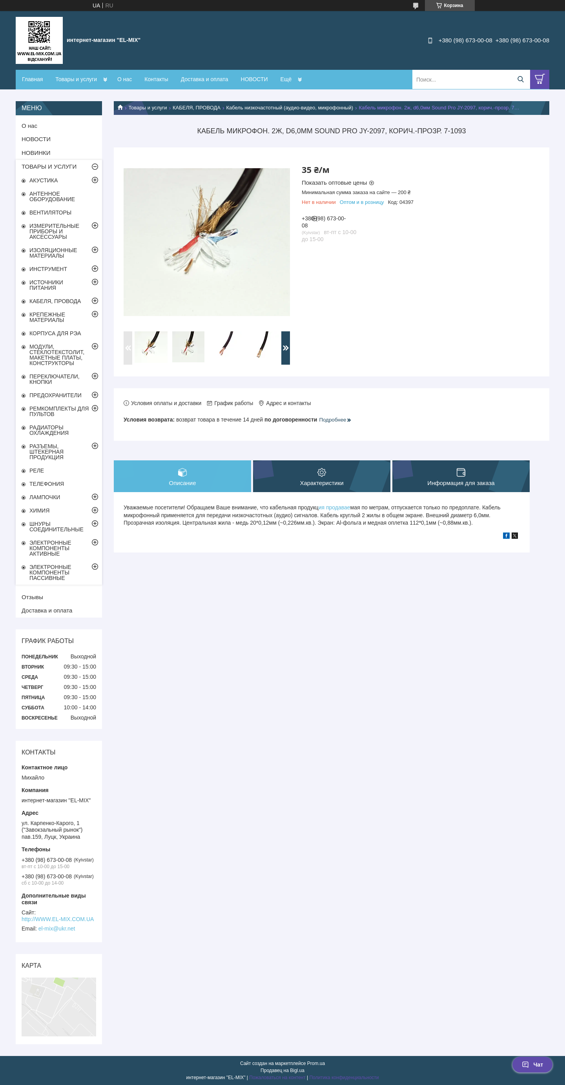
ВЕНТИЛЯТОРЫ (50, 212)
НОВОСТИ (254, 79)
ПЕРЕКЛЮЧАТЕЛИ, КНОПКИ (54, 379)
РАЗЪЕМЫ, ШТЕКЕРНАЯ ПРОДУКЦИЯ (46, 451)
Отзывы (32, 597)
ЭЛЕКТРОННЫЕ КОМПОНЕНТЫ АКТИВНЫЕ (50, 548)
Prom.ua (316, 1063)
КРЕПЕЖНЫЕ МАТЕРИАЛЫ (47, 317)
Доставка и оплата (204, 79)
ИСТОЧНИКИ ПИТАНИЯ (46, 285)
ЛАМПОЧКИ (44, 497)
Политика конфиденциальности (344, 1077)
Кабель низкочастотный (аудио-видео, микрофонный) (289, 108)
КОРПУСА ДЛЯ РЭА (55, 333)
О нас (124, 79)
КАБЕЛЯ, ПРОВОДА (197, 108)
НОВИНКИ (36, 152)
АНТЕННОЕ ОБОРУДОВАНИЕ (52, 196)
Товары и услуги (76, 79)
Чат (532, 1064)
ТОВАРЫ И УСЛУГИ (49, 166)
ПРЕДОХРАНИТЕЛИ (55, 395)
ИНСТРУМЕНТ (48, 269)
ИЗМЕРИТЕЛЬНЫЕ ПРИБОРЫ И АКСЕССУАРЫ (54, 231)
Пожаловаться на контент (277, 1077)
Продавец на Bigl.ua (282, 1070)
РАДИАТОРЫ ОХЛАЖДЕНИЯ (49, 430)
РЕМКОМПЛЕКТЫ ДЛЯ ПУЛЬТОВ (59, 411)
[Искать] (520, 79)
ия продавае (334, 507)
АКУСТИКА (43, 180)
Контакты (156, 79)
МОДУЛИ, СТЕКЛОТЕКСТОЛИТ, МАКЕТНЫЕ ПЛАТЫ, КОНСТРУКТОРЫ (56, 354)
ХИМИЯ (39, 510)
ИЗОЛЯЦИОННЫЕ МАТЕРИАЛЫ (53, 253)
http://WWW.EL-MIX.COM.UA (58, 919)
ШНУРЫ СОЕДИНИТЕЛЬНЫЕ (56, 527)
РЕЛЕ (36, 470)
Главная (32, 79)
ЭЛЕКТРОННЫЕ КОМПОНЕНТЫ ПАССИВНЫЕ (50, 572)
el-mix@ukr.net (56, 928)
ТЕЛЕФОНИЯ (46, 484)
